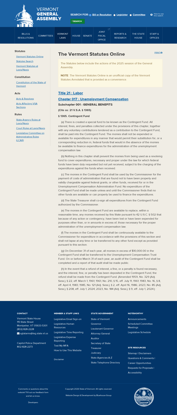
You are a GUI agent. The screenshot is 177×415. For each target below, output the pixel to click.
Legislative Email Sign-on (67, 319)
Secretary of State (100, 343)
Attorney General (100, 333)
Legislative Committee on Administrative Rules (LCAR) (30, 137)
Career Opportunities (139, 363)
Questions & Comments (141, 358)
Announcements (137, 319)
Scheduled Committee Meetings (140, 325)
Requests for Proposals (140, 368)
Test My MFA (61, 345)
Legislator (121, 14)
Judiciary (96, 352)
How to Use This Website (67, 350)
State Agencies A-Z (101, 357)
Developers (33, 402)
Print (158, 52)
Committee (138, 14)
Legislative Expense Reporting (65, 339)
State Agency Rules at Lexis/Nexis (28, 121)
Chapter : (93, 99)
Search (77, 21)
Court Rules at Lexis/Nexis (30, 128)
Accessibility (135, 372)
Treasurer (96, 348)
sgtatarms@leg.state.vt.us (32, 333)
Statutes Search (24, 61)
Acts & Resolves (25, 98)
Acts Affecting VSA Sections (26, 105)
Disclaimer (59, 359)
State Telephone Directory (105, 362)
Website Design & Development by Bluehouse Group (88, 395)
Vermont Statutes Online (29, 56)
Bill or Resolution (101, 14)
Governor (96, 323)
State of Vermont (100, 319)
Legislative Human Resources (64, 325)
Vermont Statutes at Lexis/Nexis (27, 68)
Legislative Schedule (139, 332)
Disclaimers (145, 353)
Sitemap (132, 353)
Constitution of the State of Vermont (31, 84)
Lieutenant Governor (102, 328)
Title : (70, 93)
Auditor (95, 338)
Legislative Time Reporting (68, 332)
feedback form (42, 392)
